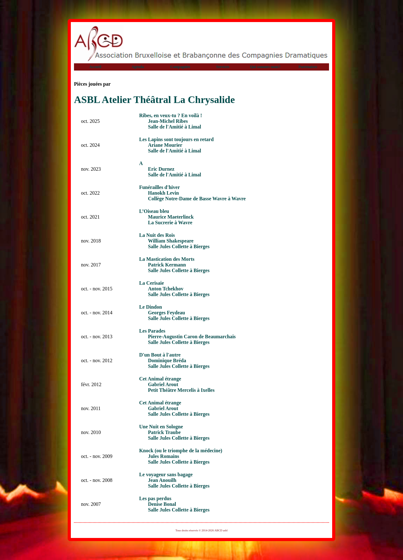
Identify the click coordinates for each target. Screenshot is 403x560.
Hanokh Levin (163, 193)
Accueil (95, 67)
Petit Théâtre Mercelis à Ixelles (181, 390)
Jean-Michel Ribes (168, 121)
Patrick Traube (164, 432)
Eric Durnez (161, 169)
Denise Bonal (162, 504)
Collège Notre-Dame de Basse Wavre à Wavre (197, 198)
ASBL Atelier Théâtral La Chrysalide (154, 99)
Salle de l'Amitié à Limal (174, 126)
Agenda (138, 67)
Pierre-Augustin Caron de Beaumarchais (192, 336)
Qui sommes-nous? (265, 67)
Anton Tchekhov (166, 288)
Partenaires (307, 67)
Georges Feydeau (166, 312)
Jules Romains (163, 456)
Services (223, 67)
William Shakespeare (171, 240)
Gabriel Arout (163, 384)
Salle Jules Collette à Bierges (179, 246)
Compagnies (180, 67)
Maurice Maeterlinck (171, 217)
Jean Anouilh (162, 480)
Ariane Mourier (165, 145)
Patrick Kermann (167, 264)
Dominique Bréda (167, 360)
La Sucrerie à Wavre (170, 222)
